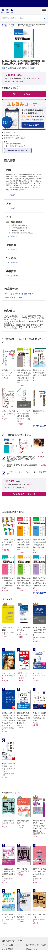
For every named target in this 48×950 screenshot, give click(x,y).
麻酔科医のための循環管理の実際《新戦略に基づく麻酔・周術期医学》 (21, 459)
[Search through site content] (21, 18)
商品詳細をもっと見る (16, 150)
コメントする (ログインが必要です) (17, 294)
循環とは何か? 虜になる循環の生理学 (22, 466)
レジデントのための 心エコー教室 (21, 473)
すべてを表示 (38, 426)
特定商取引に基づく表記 (36, 945)
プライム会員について (11, 945)
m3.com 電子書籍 (5, 25)
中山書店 (31, 68)
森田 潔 (21, 68)
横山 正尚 (12, 25)
